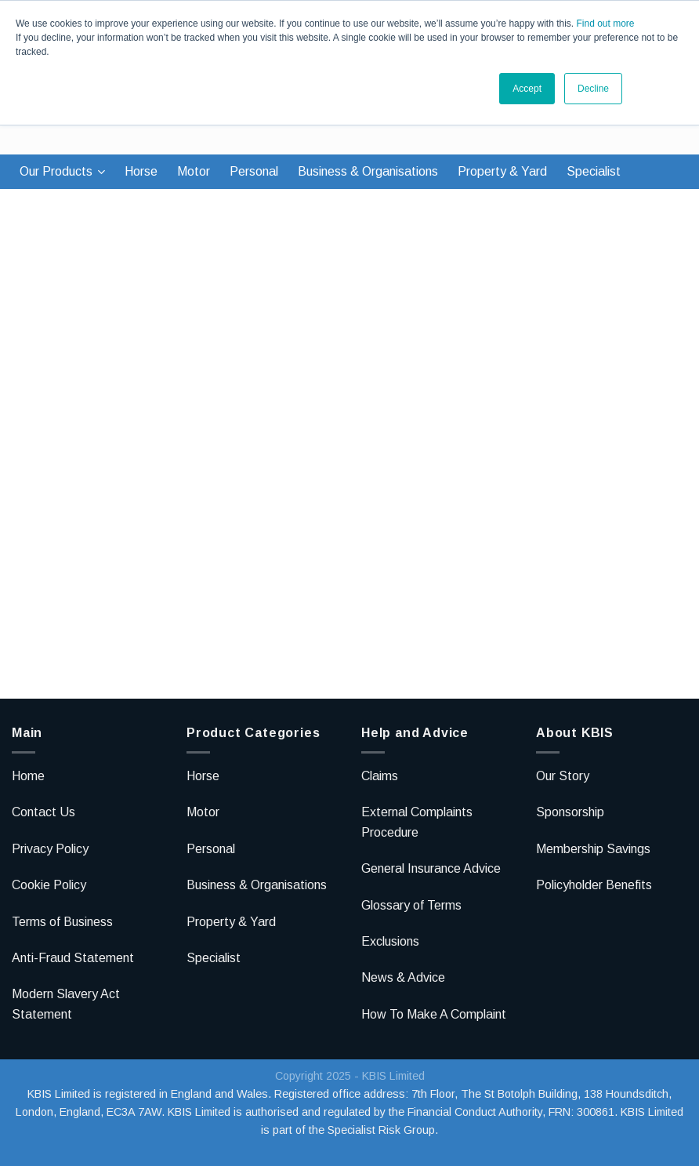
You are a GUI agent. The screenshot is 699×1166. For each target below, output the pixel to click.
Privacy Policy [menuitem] (50, 848)
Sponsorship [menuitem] (570, 812)
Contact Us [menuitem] (43, 812)
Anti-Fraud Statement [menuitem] (73, 957)
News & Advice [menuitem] (403, 977)
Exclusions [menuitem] (390, 941)
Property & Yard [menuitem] (502, 171)
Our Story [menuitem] (562, 776)
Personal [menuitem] (254, 171)
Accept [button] (526, 88)
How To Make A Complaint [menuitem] (433, 1014)
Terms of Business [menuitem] (62, 921)
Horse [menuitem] (141, 171)
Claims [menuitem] (379, 776)
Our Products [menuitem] (56, 171)
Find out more (605, 23)
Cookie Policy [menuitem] (49, 885)
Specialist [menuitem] (594, 171)
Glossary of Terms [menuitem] (411, 905)
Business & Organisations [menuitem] (368, 171)
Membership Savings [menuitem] (593, 848)
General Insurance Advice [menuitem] (431, 868)
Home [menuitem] (28, 776)
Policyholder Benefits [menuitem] (594, 885)
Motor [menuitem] (193, 171)
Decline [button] (593, 88)
